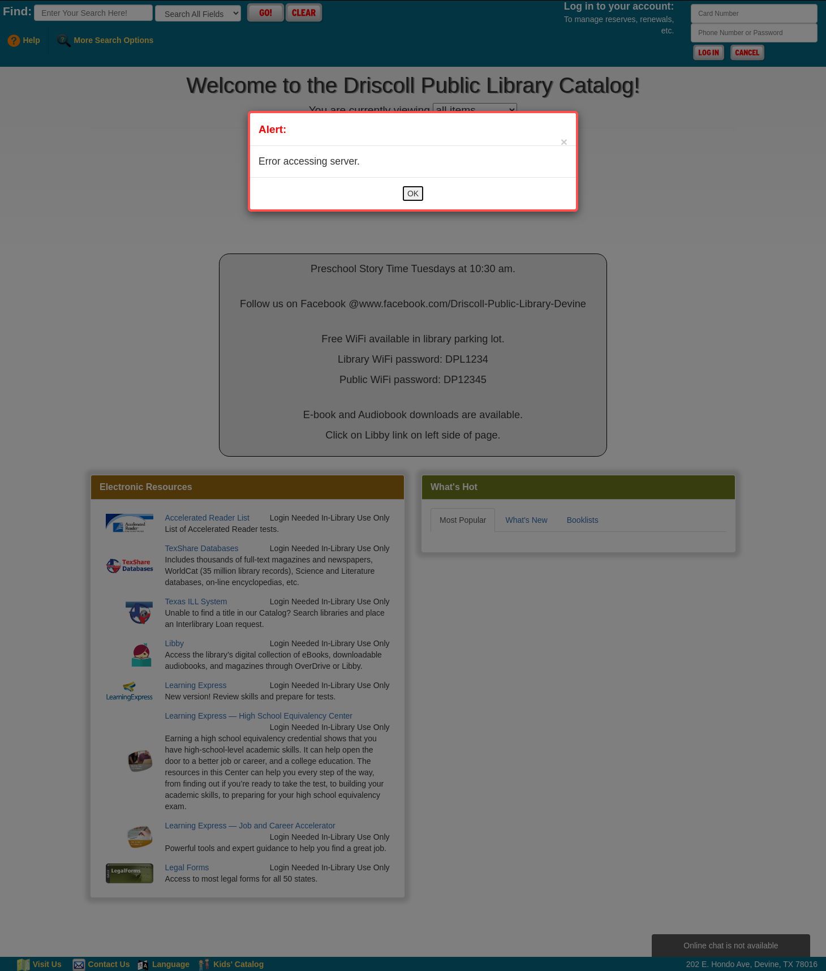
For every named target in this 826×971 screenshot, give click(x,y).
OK (413, 193)
